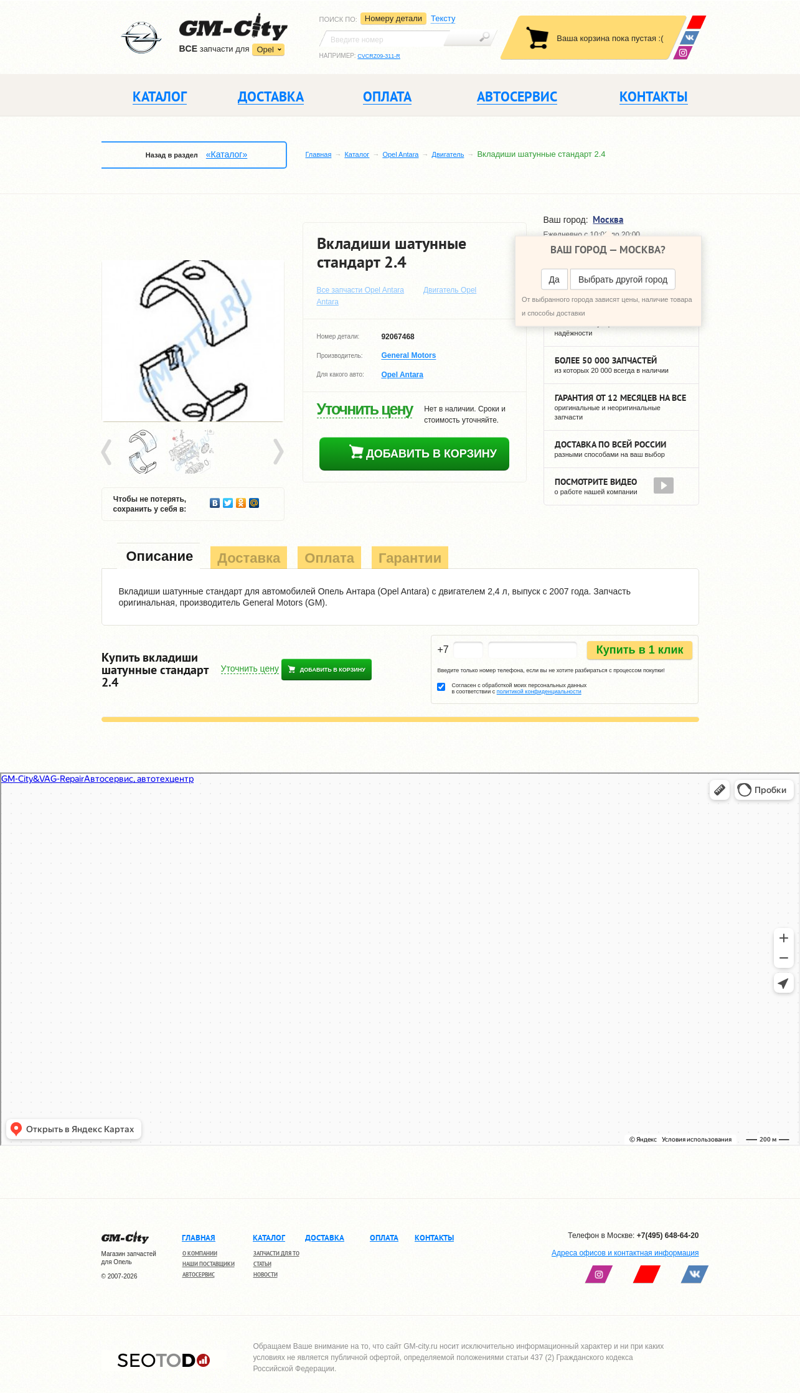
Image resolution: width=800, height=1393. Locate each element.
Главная (319, 154)
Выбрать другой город (622, 279)
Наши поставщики (208, 1263)
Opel (264, 49)
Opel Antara (400, 154)
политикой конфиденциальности (539, 691)
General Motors (408, 356)
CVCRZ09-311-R (378, 56)
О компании (199, 1253)
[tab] (158, 557)
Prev (108, 452)
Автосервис (198, 1274)
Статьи (262, 1263)
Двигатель (447, 154)
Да (554, 279)
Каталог (356, 154)
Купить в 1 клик (640, 650)
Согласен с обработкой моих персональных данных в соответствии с (518, 688)
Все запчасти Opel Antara (361, 290)
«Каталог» (226, 154)
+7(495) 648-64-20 (668, 1235)
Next (277, 452)
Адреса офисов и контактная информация (625, 1253)
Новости (265, 1274)
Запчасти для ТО (276, 1253)
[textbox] (384, 38)
